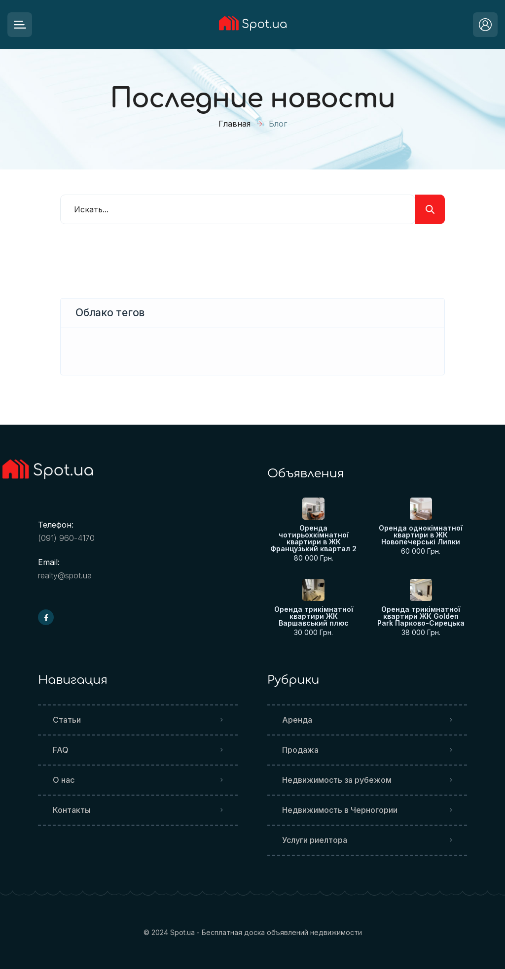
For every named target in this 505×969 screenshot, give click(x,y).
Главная (234, 124)
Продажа (300, 750)
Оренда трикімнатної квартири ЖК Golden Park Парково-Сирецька (421, 616)
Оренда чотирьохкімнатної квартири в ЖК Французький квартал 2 (313, 538)
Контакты (72, 810)
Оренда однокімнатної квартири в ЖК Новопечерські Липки (421, 535)
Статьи (67, 720)
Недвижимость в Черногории (339, 810)
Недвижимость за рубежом (337, 780)
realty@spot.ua (65, 575)
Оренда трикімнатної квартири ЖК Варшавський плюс (313, 616)
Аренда (297, 720)
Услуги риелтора (314, 840)
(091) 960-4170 (66, 538)
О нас (63, 780)
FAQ (61, 750)
